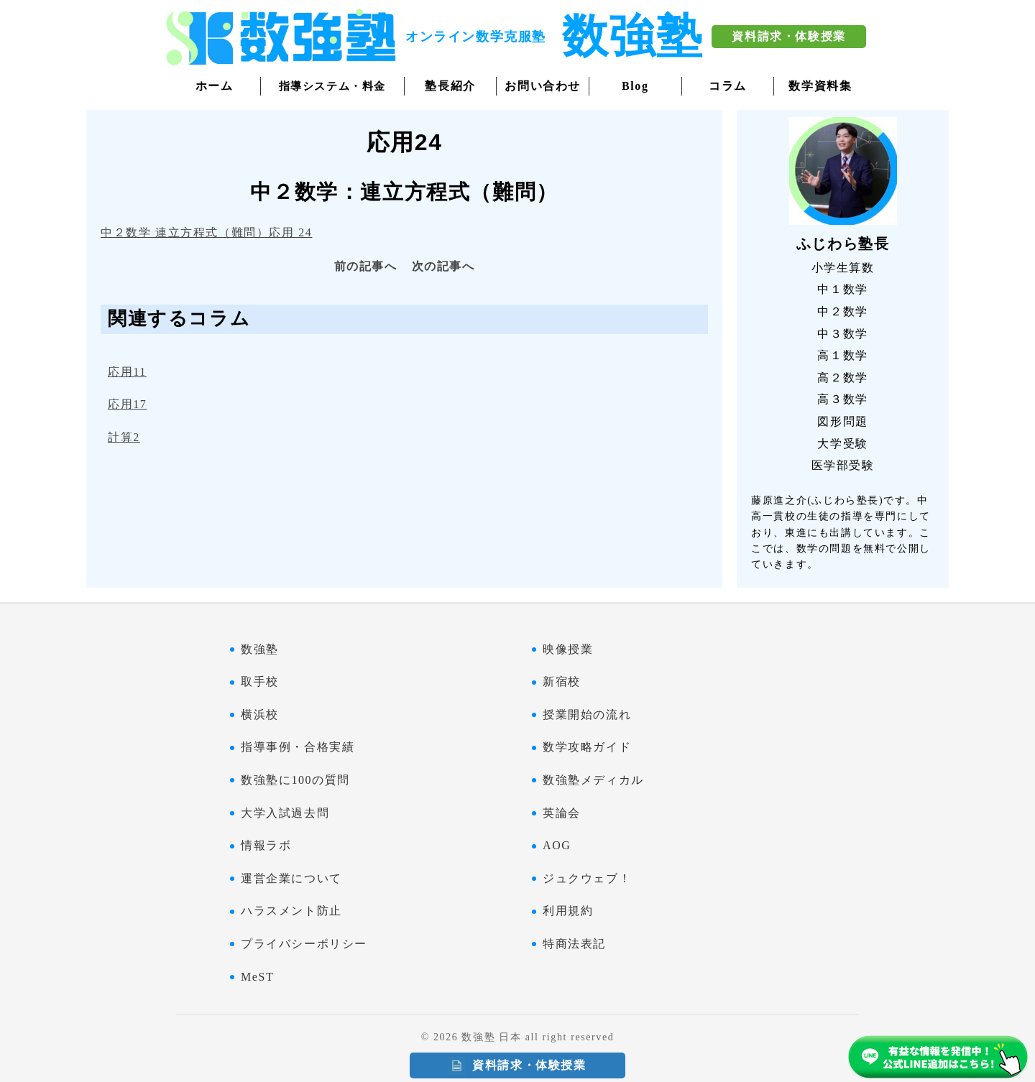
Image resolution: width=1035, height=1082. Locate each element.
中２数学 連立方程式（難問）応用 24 (206, 232)
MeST (257, 977)
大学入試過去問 (285, 813)
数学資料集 (820, 86)
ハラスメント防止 (291, 911)
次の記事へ (443, 266)
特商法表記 (574, 944)
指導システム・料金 (332, 86)
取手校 (260, 681)
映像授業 (568, 649)
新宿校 (562, 681)
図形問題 (842, 421)
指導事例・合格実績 (297, 747)
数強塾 (260, 649)
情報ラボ (266, 845)
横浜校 (260, 714)
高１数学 (842, 355)
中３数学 (842, 334)
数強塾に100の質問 (295, 780)
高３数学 (842, 399)
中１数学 (842, 289)
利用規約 (568, 911)
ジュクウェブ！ (587, 878)
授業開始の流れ (587, 714)
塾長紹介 (450, 86)
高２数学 (842, 377)
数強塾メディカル (593, 780)
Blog (635, 86)
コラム (728, 86)
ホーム (215, 86)
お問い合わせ (543, 86)
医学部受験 (843, 465)
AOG (557, 845)
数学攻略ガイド (587, 747)
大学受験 (842, 444)
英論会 (562, 813)
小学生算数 (843, 268)
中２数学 (842, 311)
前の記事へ (365, 266)
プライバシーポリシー (304, 944)
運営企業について (291, 878)
